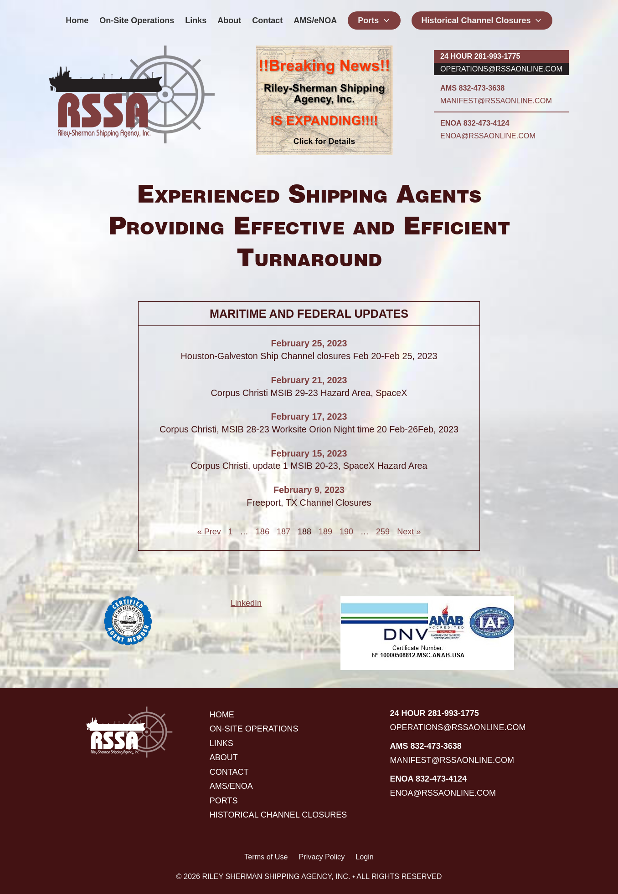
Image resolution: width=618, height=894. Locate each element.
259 (383, 531)
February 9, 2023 (309, 490)
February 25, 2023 (309, 343)
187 (283, 531)
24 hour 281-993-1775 (480, 56)
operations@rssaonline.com (501, 69)
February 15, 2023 (309, 453)
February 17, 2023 (309, 416)
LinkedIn (246, 603)
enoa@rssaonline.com (488, 136)
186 (262, 531)
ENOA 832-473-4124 (474, 123)
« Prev (209, 531)
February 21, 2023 (309, 380)
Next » (409, 531)
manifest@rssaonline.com (496, 101)
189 (325, 531)
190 (346, 531)
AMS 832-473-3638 (472, 88)
